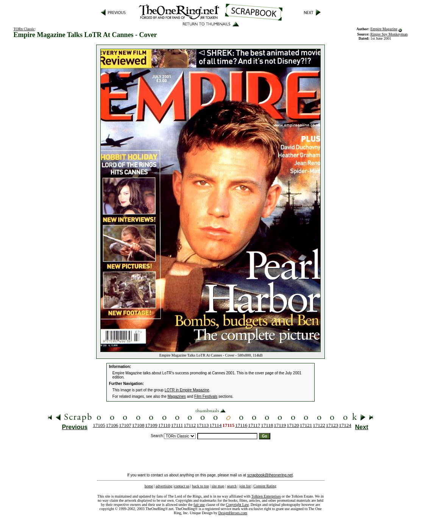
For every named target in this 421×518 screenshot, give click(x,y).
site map (218, 486)
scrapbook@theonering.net (270, 475)
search (232, 486)
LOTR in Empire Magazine (187, 390)
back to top (200, 486)
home (149, 486)
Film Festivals (205, 396)
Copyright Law (237, 504)
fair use (199, 504)
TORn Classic (23, 29)
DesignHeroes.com (232, 513)
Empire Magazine (383, 29)
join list (245, 486)
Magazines (177, 396)
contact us (181, 486)
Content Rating (264, 486)
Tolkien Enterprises (266, 496)
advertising (164, 486)
